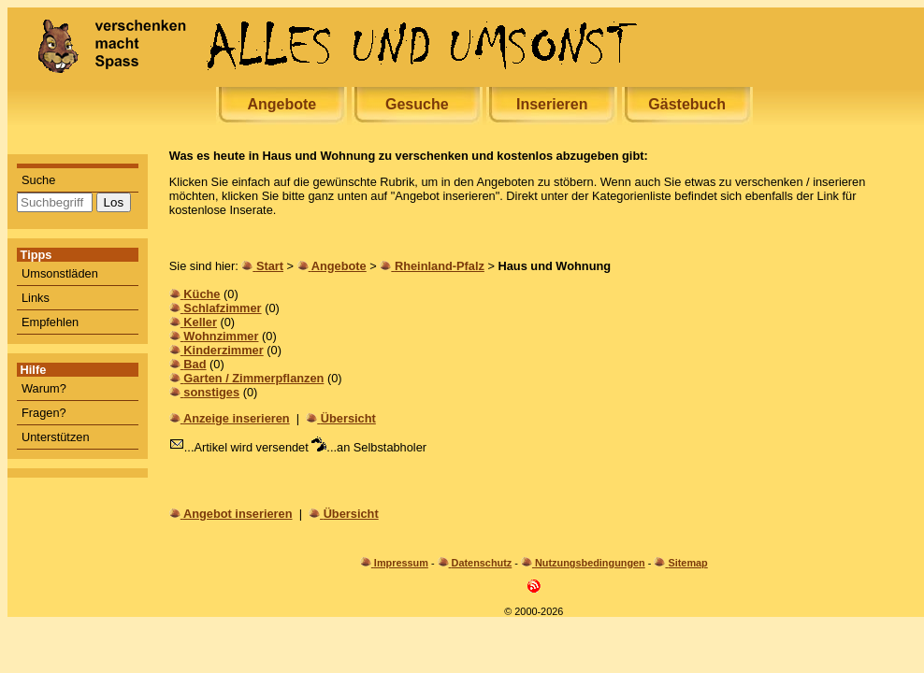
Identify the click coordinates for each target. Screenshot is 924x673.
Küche (201, 294)
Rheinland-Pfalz (439, 266)
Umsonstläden (60, 273)
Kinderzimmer (223, 350)
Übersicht (348, 418)
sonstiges (211, 392)
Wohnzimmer (220, 336)
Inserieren (551, 104)
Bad (194, 364)
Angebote (281, 104)
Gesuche (417, 104)
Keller (200, 322)
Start (269, 266)
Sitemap (687, 562)
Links (36, 298)
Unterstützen (56, 437)
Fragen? (44, 413)
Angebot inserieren (238, 514)
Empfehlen (50, 322)
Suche (38, 180)
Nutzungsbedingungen (590, 562)
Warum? (44, 388)
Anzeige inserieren (236, 418)
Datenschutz (482, 562)
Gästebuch (687, 104)
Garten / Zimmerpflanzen (253, 378)
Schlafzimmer (222, 308)
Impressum (401, 562)
